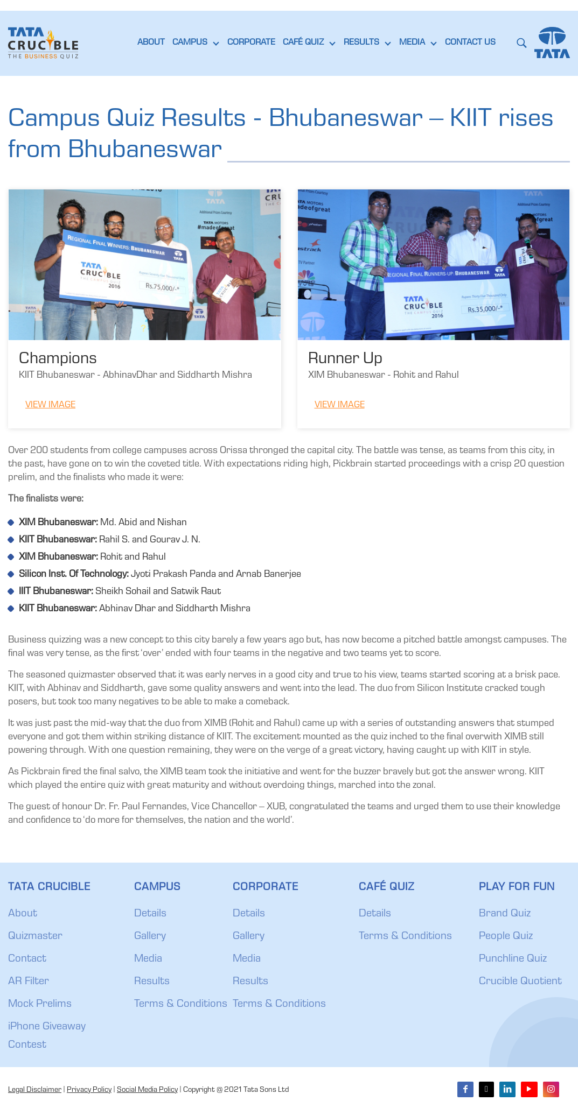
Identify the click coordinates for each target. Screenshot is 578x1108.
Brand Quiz (505, 914)
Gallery (150, 936)
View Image (50, 405)
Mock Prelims (40, 1004)
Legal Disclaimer (34, 1090)
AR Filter (28, 982)
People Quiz (506, 936)
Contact (27, 959)
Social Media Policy (147, 1090)
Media (148, 959)
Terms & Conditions (180, 1004)
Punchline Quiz (513, 959)
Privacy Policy (89, 1090)
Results (152, 982)
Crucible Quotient (520, 982)
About (22, 914)
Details (150, 914)
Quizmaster (35, 936)
